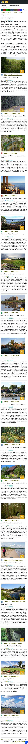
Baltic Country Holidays (6, 739)
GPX (8, 15)
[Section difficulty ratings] (2, 75)
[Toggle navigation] (25, 2)
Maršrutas (3, 5)
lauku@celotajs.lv (19, 741)
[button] (14, 5)
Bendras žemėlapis (6, 12)
